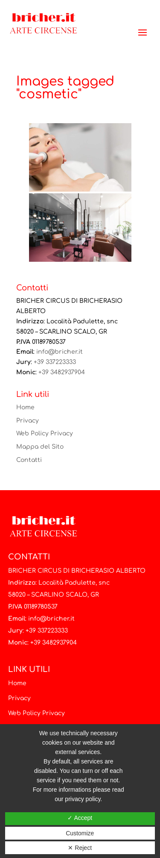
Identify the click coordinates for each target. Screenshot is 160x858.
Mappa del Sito (40, 447)
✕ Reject (80, 847)
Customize (80, 833)
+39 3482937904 (61, 372)
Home (25, 407)
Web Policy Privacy (44, 433)
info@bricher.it (59, 352)
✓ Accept (79, 817)
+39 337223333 (55, 362)
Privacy (27, 420)
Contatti (29, 460)
